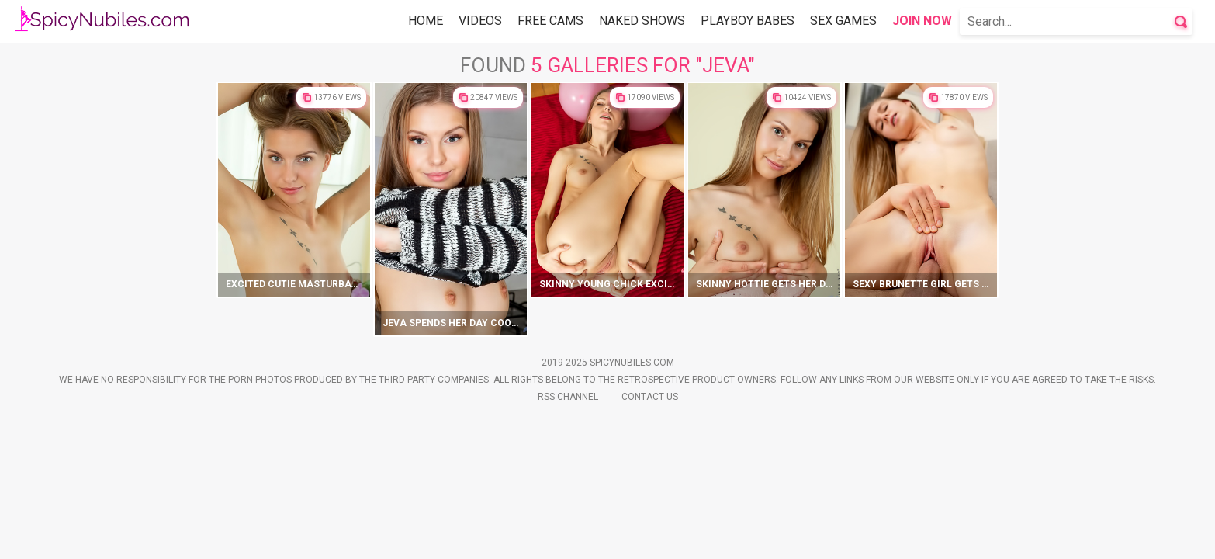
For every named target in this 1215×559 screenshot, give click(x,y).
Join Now (922, 20)
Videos (480, 20)
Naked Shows (642, 20)
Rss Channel (568, 530)
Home (425, 20)
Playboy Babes (747, 20)
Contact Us (649, 530)
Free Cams (550, 20)
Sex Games (843, 20)
